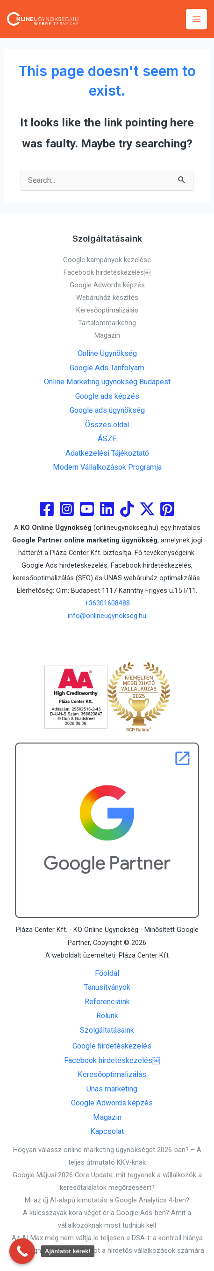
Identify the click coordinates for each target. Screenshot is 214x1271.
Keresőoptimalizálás (107, 310)
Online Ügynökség (107, 353)
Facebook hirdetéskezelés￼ (107, 272)
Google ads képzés (107, 396)
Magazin (107, 335)
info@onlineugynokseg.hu (107, 615)
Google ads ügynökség (107, 410)
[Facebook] (47, 509)
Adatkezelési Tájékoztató (107, 453)
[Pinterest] (167, 509)
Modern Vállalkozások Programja (107, 467)
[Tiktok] (127, 509)
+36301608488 (107, 603)
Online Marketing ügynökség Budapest (107, 381)
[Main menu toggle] (196, 19)
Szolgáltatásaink (107, 1030)
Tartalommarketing (107, 323)
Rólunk (107, 1015)
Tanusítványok (107, 987)
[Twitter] (147, 509)
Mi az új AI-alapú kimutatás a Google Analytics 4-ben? (107, 1200)
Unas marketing (111, 1088)
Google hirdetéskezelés (111, 1046)
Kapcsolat (107, 1131)
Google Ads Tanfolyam (107, 367)
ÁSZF (107, 438)
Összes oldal (107, 424)
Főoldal (107, 973)
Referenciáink (107, 1001)
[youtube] (87, 509)
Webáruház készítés (107, 297)
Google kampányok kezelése (107, 260)
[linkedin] (107, 509)
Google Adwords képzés (107, 285)
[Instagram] (67, 509)
